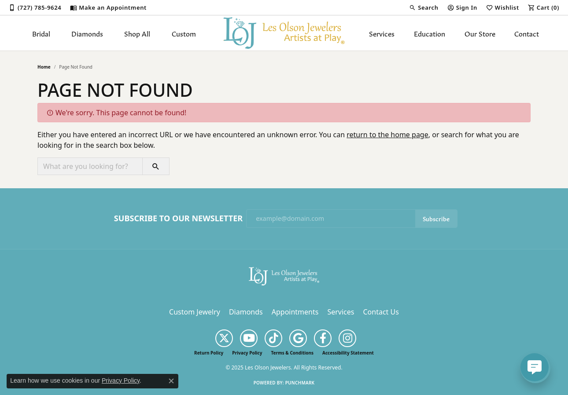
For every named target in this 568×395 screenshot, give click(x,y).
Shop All (137, 33)
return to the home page (387, 134)
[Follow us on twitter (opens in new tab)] (224, 338)
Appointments (295, 312)
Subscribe (436, 218)
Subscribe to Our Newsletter (178, 218)
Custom (184, 33)
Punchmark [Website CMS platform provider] (300, 383)
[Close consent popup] (171, 381)
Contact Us (380, 312)
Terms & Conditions (292, 353)
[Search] (423, 7)
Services (382, 33)
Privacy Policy (247, 353)
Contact (526, 33)
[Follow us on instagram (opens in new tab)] (347, 338)
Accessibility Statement (348, 353)
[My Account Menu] (462, 7)
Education (429, 33)
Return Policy (208, 353)
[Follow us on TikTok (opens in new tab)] (273, 338)
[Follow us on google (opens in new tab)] (298, 338)
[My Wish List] (502, 7)
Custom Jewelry (194, 312)
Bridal (41, 33)
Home (44, 67)
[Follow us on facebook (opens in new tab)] (323, 338)
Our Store (480, 33)
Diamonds (87, 33)
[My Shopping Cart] (543, 7)
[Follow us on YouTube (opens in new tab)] (249, 338)
